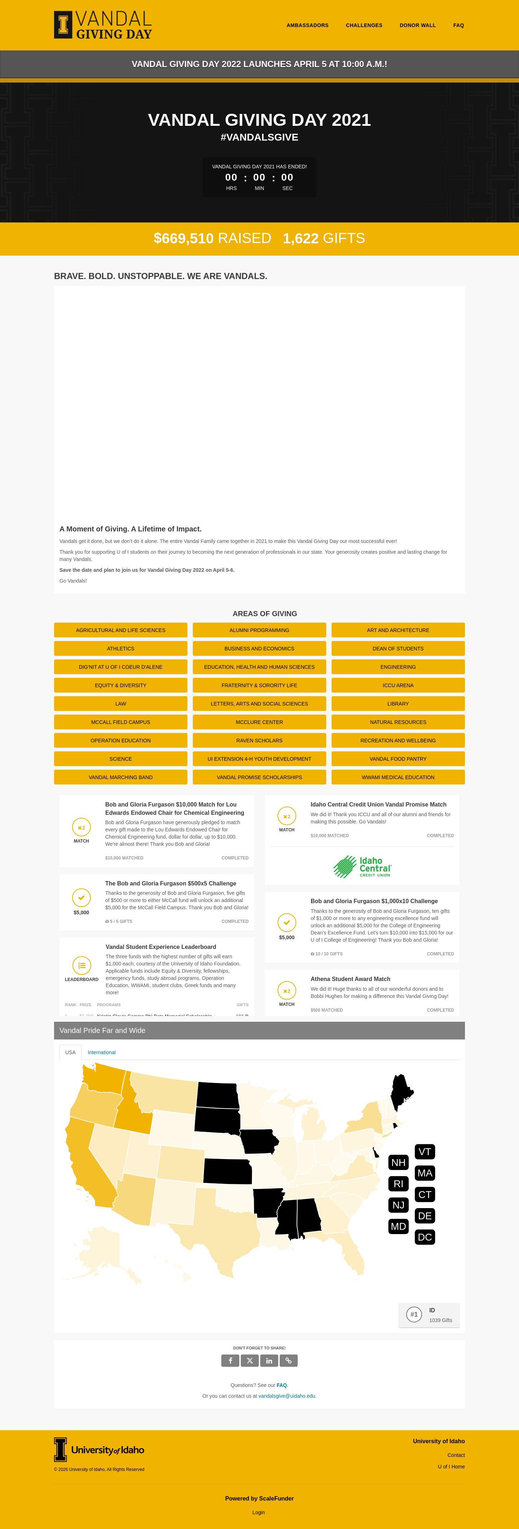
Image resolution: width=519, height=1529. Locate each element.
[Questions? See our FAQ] (281, 1385)
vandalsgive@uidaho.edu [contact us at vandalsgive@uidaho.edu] (286, 1396)
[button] (289, 1361)
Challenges (364, 25)
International (102, 1052)
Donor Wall (418, 25)
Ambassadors (308, 25)
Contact (456, 1455)
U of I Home (451, 1467)
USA (70, 1052)
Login (258, 1512)
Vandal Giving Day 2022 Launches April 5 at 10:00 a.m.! (259, 64)
